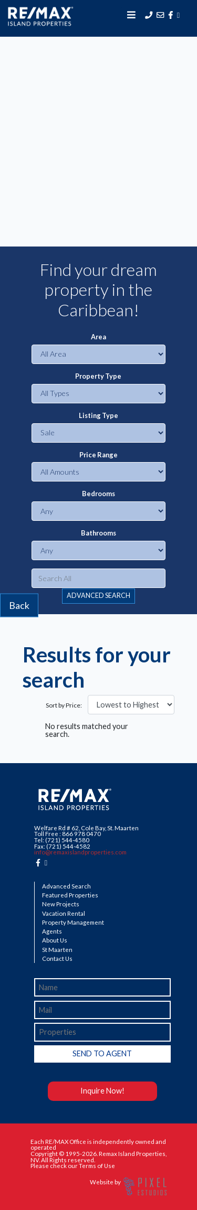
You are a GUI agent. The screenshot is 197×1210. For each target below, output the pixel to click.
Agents (52, 931)
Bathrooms (98, 533)
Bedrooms (98, 493)
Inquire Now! (102, 1090)
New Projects (60, 904)
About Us (54, 940)
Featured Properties (70, 895)
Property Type (98, 376)
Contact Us (57, 959)
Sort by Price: (64, 705)
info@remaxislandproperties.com (80, 852)
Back (19, 605)
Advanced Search (66, 886)
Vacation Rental (63, 914)
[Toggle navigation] (131, 14)
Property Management (73, 922)
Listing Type (98, 415)
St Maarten (57, 950)
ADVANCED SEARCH (98, 595)
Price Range (98, 455)
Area (98, 337)
